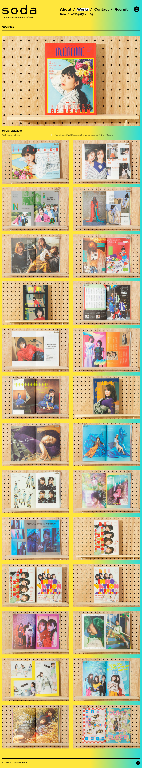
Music (62, 135)
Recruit (121, 9)
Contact (101, 9)
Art (68, 135)
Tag (90, 14)
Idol (57, 135)
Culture (93, 135)
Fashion (101, 135)
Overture (85, 135)
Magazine (75, 135)
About (66, 9)
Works (83, 9)
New (63, 14)
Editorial (110, 135)
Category (77, 14)
